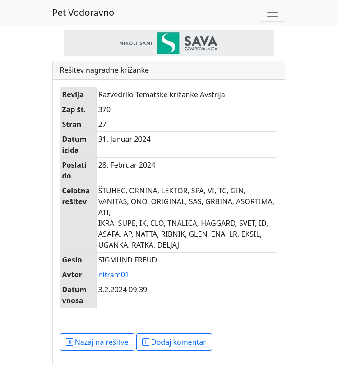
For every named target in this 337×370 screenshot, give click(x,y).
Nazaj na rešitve (97, 342)
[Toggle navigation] (272, 13)
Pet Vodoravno (83, 12)
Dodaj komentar (174, 342)
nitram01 (113, 275)
